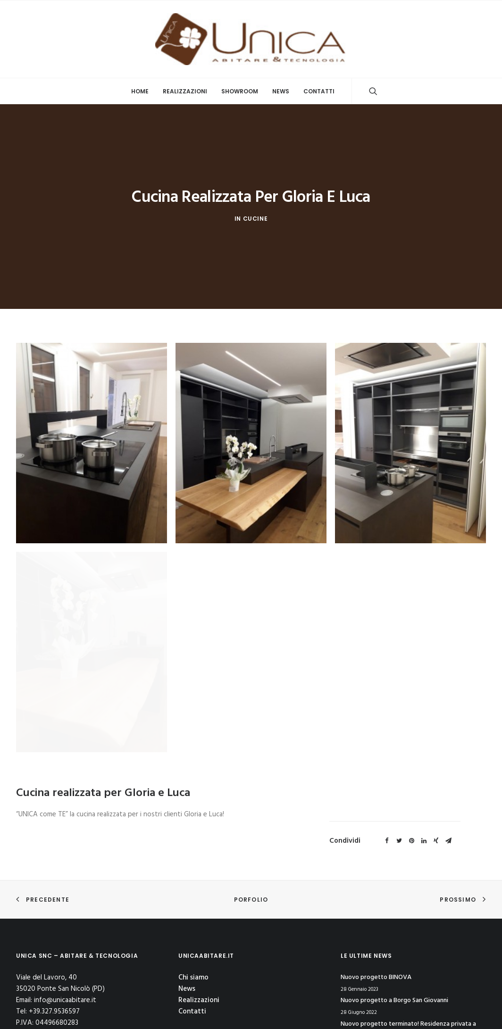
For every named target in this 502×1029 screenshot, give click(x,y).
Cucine (255, 159)
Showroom (239, 91)
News (280, 91)
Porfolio (251, 806)
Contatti (319, 91)
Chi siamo (193, 884)
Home (140, 91)
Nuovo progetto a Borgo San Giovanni (394, 907)
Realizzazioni (185, 91)
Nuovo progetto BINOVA (376, 884)
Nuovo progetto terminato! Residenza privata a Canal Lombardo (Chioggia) (408, 936)
